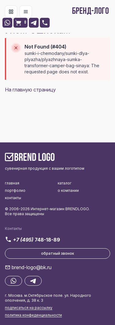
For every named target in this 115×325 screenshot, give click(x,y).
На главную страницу (30, 90)
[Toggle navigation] (11, 12)
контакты (13, 197)
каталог (64, 183)
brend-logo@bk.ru (32, 267)
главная (12, 183)
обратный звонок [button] (57, 253)
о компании (68, 190)
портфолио (15, 190)
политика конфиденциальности (33, 315)
